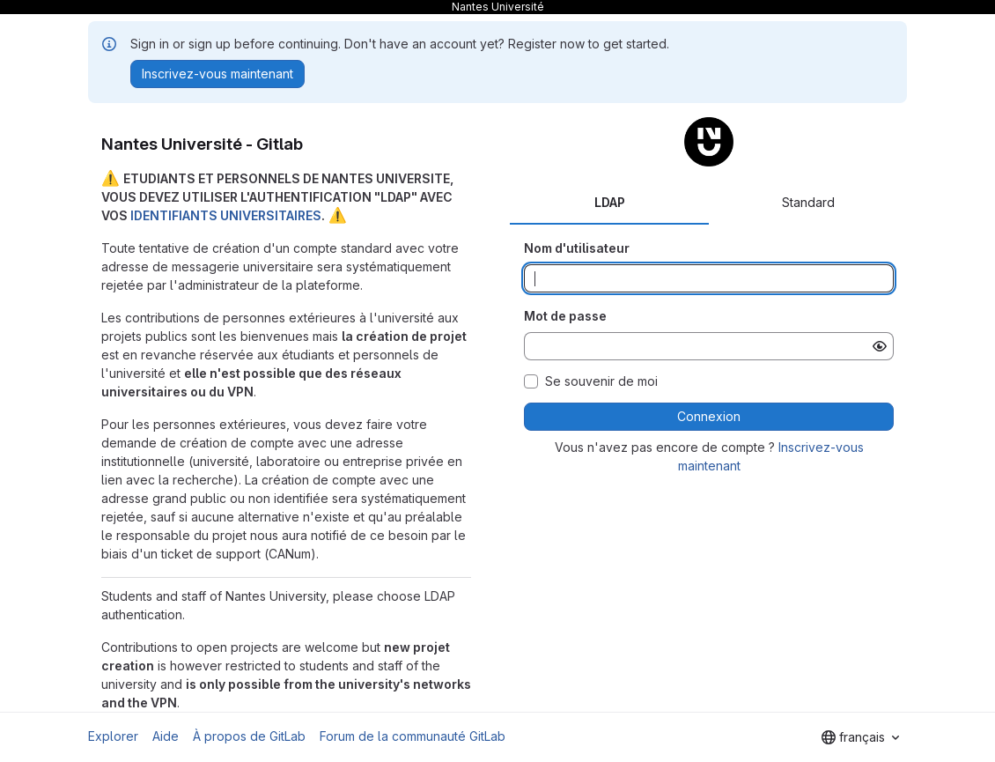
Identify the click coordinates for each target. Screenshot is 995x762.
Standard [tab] (808, 202)
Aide (165, 736)
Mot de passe (565, 315)
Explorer (113, 736)
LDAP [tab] (609, 202)
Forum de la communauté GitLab (412, 736)
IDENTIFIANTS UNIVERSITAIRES (225, 215)
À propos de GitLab (249, 736)
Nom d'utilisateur (577, 247)
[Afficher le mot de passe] (880, 346)
